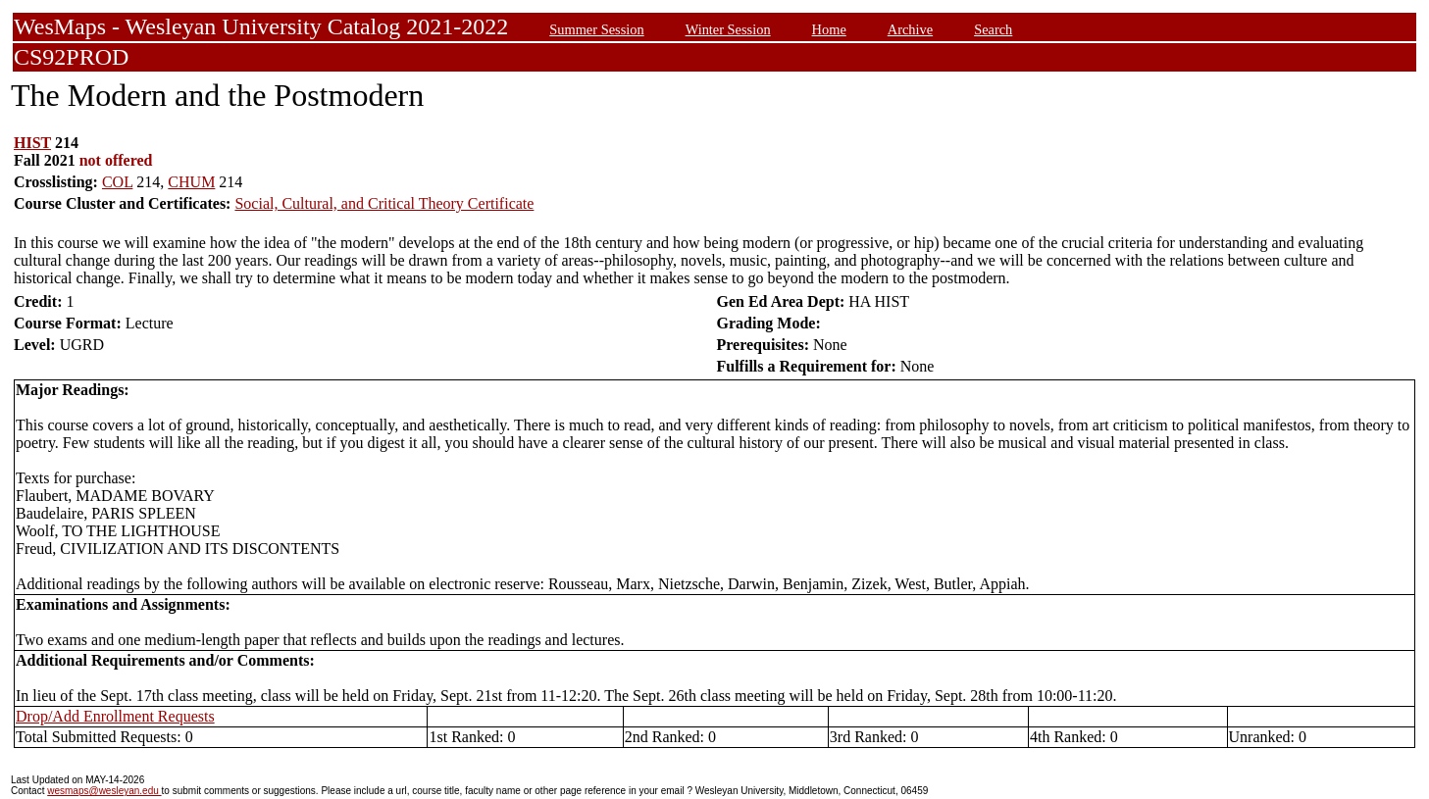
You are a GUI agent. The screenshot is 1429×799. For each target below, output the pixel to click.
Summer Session (596, 29)
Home (829, 29)
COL (117, 182)
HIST (32, 142)
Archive (910, 29)
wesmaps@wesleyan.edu (104, 790)
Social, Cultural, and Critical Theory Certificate (384, 203)
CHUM (191, 182)
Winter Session (728, 29)
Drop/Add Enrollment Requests (115, 716)
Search (993, 29)
